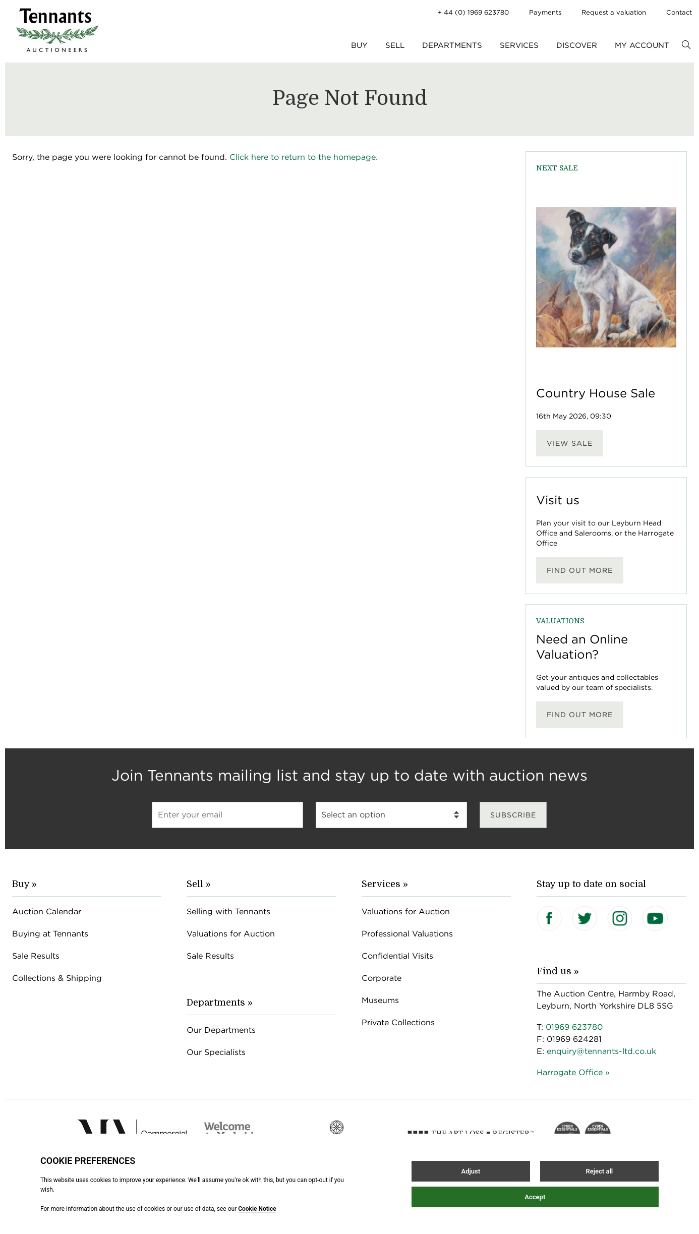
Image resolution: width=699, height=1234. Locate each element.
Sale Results (36, 956)
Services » (385, 884)
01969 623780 (574, 1027)
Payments (545, 12)
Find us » (558, 971)
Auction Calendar (46, 911)
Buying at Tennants (50, 933)
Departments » (220, 1002)
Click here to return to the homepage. (303, 157)
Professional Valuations (407, 933)
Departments (452, 45)
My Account (642, 45)
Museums (380, 1000)
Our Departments (221, 1030)
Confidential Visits (397, 956)
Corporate (381, 978)
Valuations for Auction (231, 933)
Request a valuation (613, 12)
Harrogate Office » (573, 1072)
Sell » (199, 884)
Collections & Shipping (57, 978)
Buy (359, 45)
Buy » (24, 884)
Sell (394, 45)
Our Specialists (216, 1052)
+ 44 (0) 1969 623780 (473, 12)
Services (519, 45)
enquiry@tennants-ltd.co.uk (601, 1051)
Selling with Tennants (228, 911)
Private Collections (398, 1022)
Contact (679, 12)
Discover (576, 45)
